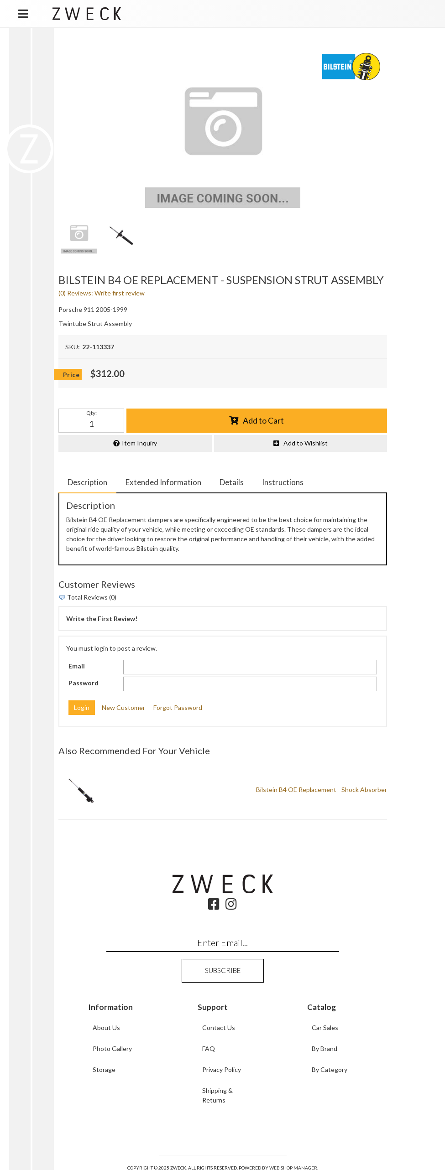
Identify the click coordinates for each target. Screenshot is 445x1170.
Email (76, 666)
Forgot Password (177, 707)
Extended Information (163, 482)
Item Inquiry (139, 443)
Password (83, 683)
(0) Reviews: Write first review (101, 293)
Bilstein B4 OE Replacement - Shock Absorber (321, 789)
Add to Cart (263, 420)
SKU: (72, 347)
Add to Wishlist (305, 443)
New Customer (123, 707)
